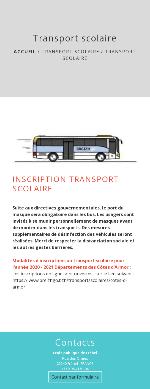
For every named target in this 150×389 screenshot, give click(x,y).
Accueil (25, 52)
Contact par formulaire (75, 377)
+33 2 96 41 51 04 (75, 368)
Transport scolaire (70, 52)
